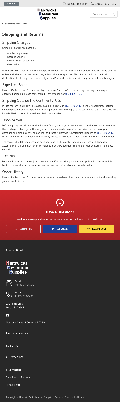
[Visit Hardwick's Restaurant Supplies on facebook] (7, 314)
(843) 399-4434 (73, 93)
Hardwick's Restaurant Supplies (15, 24)
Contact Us (23, 229)
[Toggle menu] (5, 14)
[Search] (104, 14)
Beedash (81, 397)
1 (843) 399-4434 (24, 296)
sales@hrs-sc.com (24, 285)
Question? (11, 3)
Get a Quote (60, 229)
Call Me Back (97, 229)
